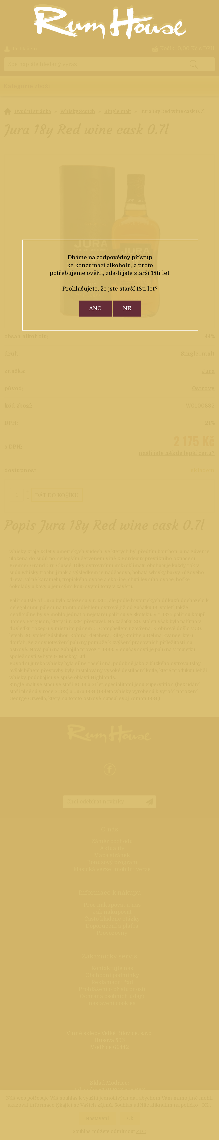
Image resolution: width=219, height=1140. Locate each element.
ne (127, 308)
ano (95, 308)
